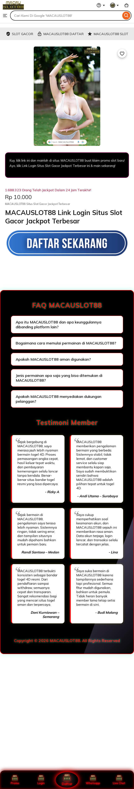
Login (41, 780)
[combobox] (65, 16)
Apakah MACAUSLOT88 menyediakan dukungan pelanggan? (58, 399)
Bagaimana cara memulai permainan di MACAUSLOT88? (66, 343)
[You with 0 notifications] (114, 5)
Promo (15, 780)
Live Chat (119, 780)
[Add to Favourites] (122, 53)
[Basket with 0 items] (126, 5)
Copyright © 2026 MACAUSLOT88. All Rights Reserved (67, 640)
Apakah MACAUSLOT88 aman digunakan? (53, 359)
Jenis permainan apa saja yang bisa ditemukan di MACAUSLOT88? (59, 378)
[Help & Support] (101, 5)
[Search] (126, 16)
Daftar (67, 780)
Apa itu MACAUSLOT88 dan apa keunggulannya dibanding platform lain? (58, 324)
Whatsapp (93, 780)
